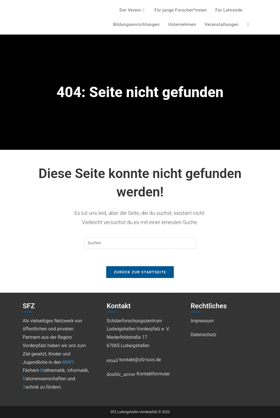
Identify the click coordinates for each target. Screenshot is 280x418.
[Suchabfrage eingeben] (140, 243)
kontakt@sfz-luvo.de (134, 359)
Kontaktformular (138, 374)
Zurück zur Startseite (140, 272)
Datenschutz (203, 335)
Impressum (202, 321)
